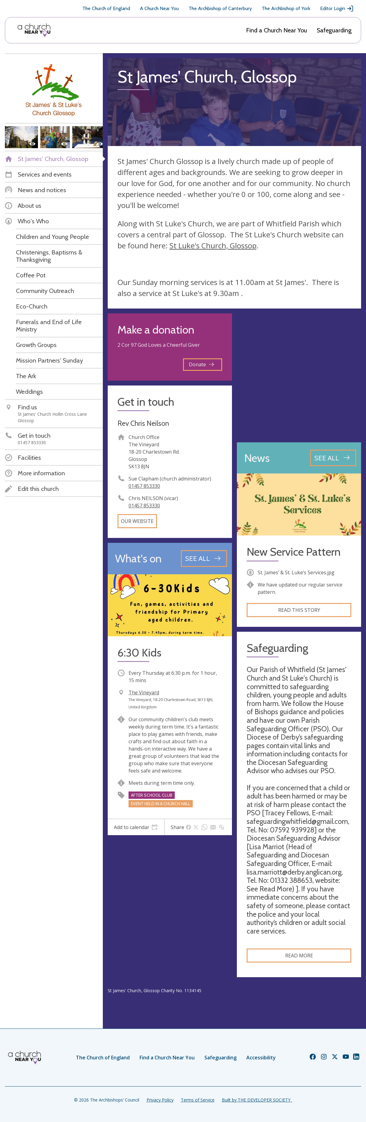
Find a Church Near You (276, 30)
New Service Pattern (294, 551)
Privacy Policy (160, 1100)
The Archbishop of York (286, 8)
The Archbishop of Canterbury (220, 8)
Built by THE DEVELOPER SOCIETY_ (257, 1100)
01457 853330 (144, 486)
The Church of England (106, 8)
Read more (299, 955)
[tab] (136, 827)
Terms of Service (198, 1100)
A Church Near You (159, 8)
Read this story (299, 610)
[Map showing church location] (299, 375)
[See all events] (204, 558)
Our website (137, 521)
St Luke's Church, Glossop (213, 245)
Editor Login (337, 8)
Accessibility (261, 1057)
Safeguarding (334, 30)
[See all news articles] (333, 458)
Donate (201, 364)
